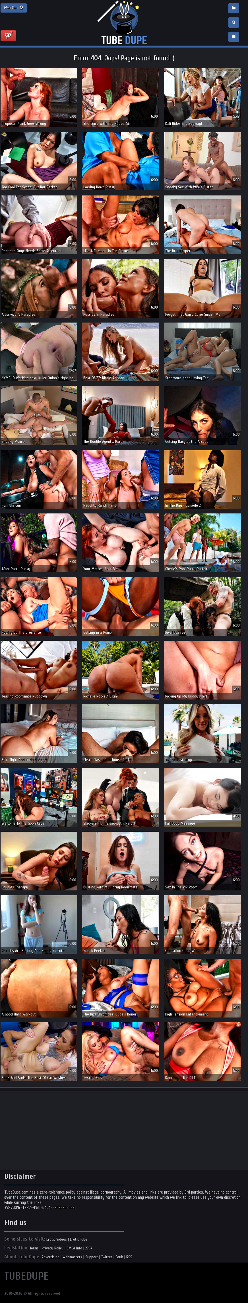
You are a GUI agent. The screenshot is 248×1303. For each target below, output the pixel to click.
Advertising (50, 1257)
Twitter (106, 1257)
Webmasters (72, 1257)
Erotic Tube (78, 1239)
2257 (88, 1248)
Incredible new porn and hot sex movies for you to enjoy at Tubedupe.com (124, 23)
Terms (34, 1248)
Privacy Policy (52, 1248)
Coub (119, 1257)
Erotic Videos (56, 1239)
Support (91, 1257)
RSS (129, 1257)
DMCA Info (74, 1248)
